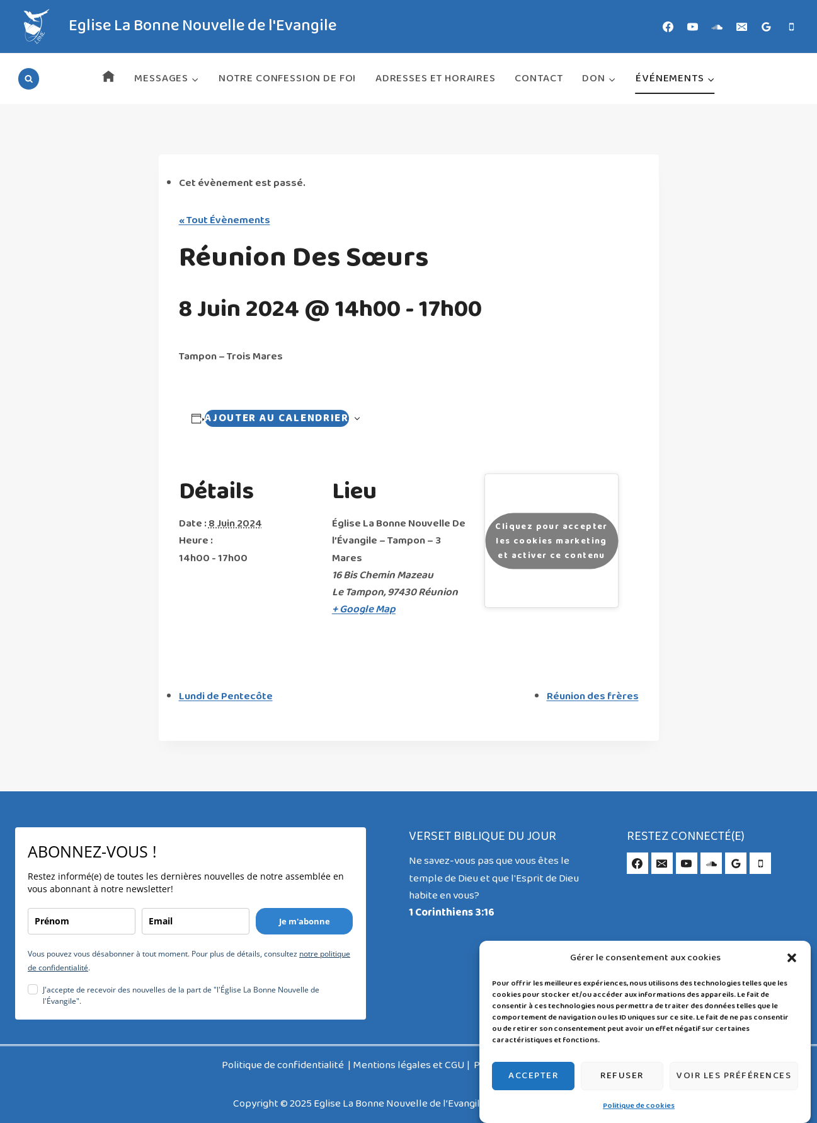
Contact (539, 78)
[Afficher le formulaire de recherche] (29, 78)
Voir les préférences (734, 1075)
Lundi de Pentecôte (226, 696)
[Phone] (791, 26)
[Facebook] (668, 26)
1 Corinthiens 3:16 (451, 912)
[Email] (742, 26)
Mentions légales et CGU (409, 1065)
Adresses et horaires (435, 78)
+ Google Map (364, 609)
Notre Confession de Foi (288, 78)
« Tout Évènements (224, 220)
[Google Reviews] (766, 26)
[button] (792, 957)
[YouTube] (693, 26)
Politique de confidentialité (284, 1065)
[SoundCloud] (717, 26)
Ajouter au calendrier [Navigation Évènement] (277, 418)
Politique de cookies (639, 1106)
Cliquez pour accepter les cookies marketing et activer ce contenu (551, 540)
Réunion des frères (593, 696)
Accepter (533, 1075)
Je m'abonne (304, 921)
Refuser (622, 1075)
